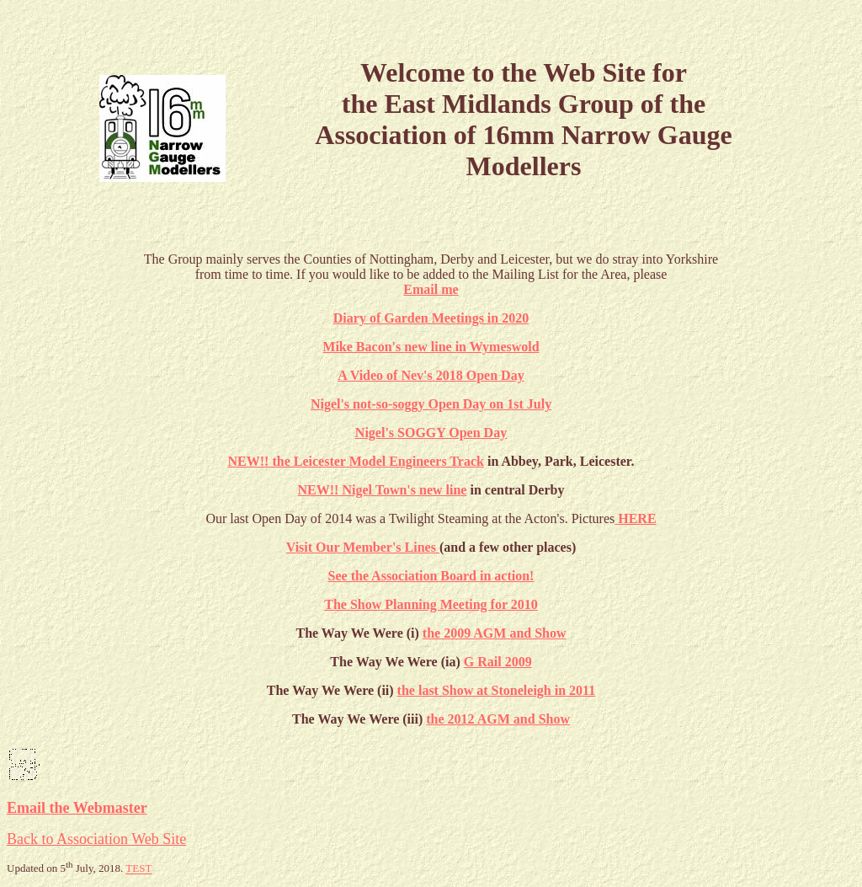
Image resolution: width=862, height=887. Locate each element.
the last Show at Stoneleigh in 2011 (496, 690)
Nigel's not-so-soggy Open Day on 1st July (431, 404)
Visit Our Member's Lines (362, 547)
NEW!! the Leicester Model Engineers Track (356, 461)
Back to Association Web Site (96, 839)
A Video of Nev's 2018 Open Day (431, 375)
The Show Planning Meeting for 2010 (431, 604)
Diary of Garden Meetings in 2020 (431, 318)
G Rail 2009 (498, 662)
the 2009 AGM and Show (495, 633)
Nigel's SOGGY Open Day (431, 432)
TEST (138, 869)
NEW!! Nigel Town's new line (382, 490)
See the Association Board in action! (431, 576)
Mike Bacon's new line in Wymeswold (430, 346)
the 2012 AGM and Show (498, 719)
